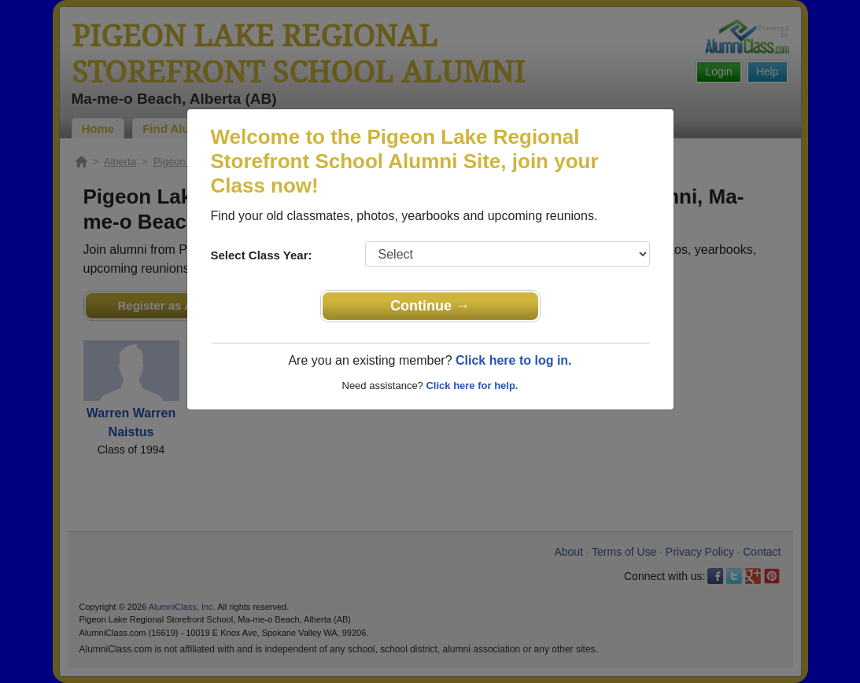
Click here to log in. (514, 360)
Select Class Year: (261, 255)
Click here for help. (472, 385)
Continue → (430, 306)
